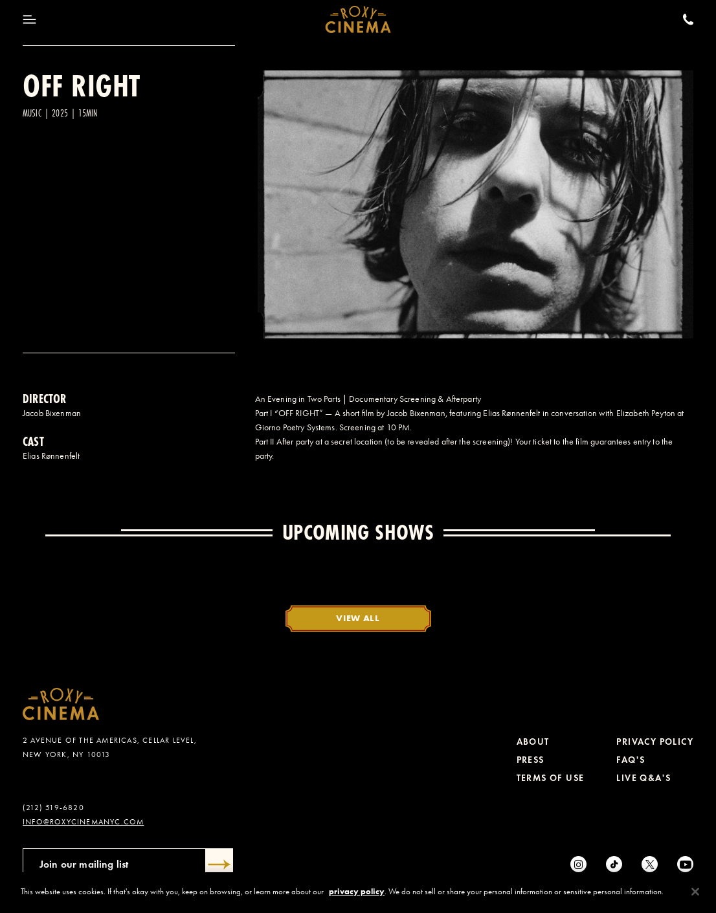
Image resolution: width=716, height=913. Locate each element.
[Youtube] (685, 864)
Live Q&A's (643, 778)
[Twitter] (650, 864)
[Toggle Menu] (29, 19)
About (533, 741)
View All (358, 618)
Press (530, 759)
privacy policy (357, 891)
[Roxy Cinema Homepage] (358, 19)
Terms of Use (551, 778)
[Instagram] (578, 864)
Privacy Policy (654, 741)
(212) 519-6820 (53, 807)
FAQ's (630, 759)
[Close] (695, 891)
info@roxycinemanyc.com (83, 821)
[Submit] (219, 864)
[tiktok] (614, 864)
